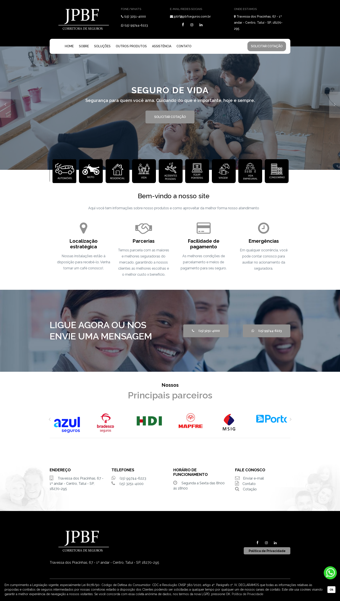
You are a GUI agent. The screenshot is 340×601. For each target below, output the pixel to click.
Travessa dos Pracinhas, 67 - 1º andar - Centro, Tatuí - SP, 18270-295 (258, 22)
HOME (69, 46)
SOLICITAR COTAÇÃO (267, 46)
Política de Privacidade (247, 594)
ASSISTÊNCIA (161, 46)
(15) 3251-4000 (135, 16)
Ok (331, 589)
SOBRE (84, 46)
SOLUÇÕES (102, 46)
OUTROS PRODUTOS (131, 46)
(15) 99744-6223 (136, 25)
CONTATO (184, 46)
